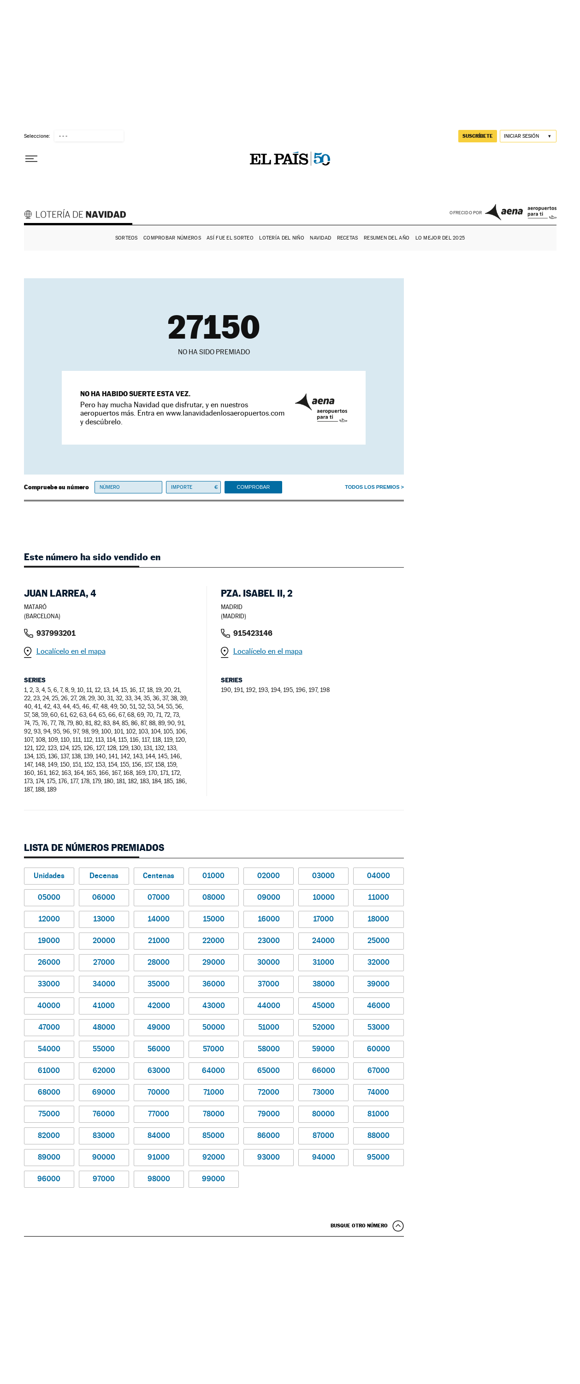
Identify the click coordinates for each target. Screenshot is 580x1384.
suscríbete (477, 136)
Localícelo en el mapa (71, 651)
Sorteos (126, 238)
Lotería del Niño (281, 238)
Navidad (320, 238)
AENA (520, 212)
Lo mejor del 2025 (440, 238)
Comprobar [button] (253, 487)
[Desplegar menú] (31, 159)
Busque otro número (359, 1225)
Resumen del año (386, 238)
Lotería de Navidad (79, 215)
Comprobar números (172, 238)
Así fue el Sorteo (230, 238)
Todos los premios (372, 487)
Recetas (347, 238)
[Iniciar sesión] (528, 136)
